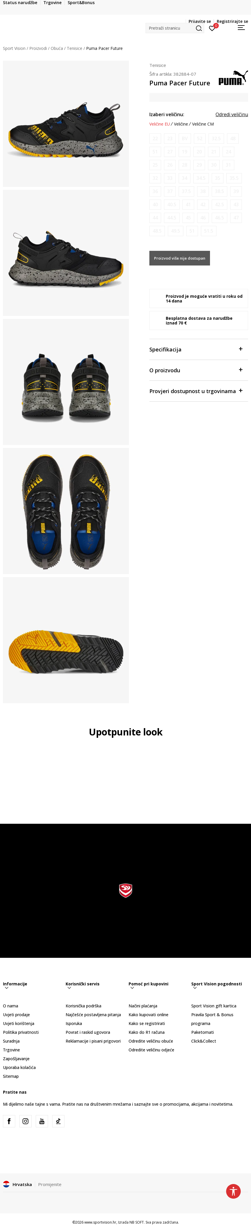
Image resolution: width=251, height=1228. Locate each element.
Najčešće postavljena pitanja (93, 1014)
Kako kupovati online (148, 1014)
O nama (10, 1006)
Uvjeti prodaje (16, 1014)
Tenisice (74, 48)
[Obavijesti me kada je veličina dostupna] (155, 138)
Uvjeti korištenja (18, 1023)
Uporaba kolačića (19, 1067)
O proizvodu (195, 370)
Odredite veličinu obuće (151, 1041)
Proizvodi (38, 48)
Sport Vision (14, 48)
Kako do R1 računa (147, 1032)
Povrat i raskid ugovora (88, 1032)
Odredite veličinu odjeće (151, 1050)
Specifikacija (195, 349)
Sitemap (11, 1076)
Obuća (57, 48)
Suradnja (11, 1041)
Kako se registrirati (147, 1023)
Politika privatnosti (21, 1032)
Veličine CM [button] (203, 124)
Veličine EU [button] (159, 124)
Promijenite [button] (50, 1184)
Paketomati (202, 1032)
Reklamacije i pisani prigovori (93, 1041)
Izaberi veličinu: (166, 114)
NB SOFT (136, 1222)
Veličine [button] (181, 124)
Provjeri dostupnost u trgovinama (195, 391)
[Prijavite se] (212, 27)
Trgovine (11, 1050)
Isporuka (74, 1023)
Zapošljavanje (16, 1058)
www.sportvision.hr (100, 1222)
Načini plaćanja (143, 1006)
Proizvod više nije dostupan (179, 258)
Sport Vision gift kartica (213, 1006)
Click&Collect (203, 1041)
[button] (175, 28)
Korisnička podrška (83, 1006)
